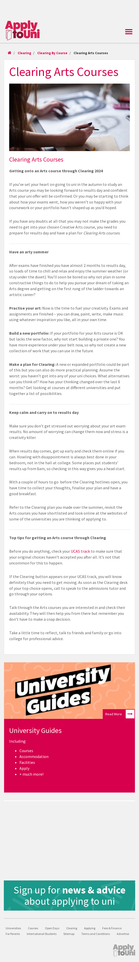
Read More (119, 714)
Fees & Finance (112, 928)
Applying (89, 928)
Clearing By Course (52, 53)
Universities (13, 928)
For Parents (13, 934)
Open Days (52, 928)
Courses (33, 928)
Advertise (123, 934)
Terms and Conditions (95, 934)
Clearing (24, 53)
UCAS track (80, 551)
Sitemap (68, 934)
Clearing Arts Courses (91, 53)
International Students (41, 934)
